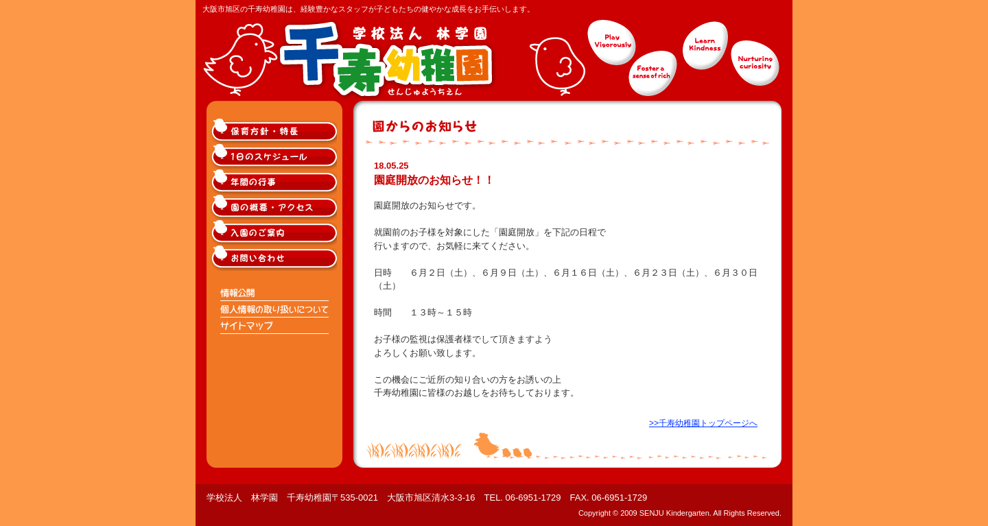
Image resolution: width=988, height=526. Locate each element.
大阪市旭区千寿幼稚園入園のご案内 (275, 233)
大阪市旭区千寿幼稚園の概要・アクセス (275, 207)
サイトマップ (275, 326)
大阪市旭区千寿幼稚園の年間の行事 (275, 182)
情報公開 (275, 293)
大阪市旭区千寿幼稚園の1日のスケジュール (275, 156)
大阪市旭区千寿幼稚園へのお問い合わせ (275, 258)
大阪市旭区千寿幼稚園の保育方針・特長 (275, 131)
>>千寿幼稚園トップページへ (703, 423)
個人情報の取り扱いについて (275, 309)
